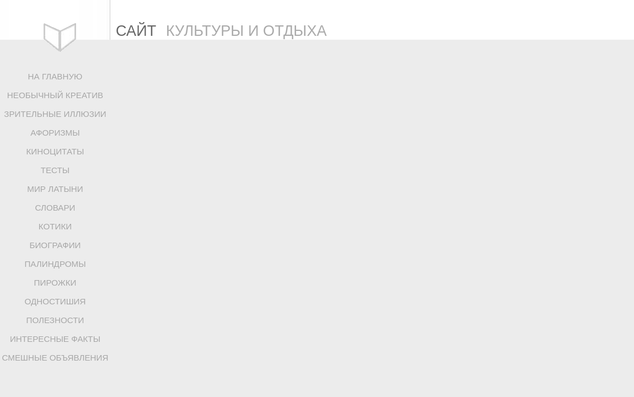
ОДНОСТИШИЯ (54, 301)
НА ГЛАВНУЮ (55, 76)
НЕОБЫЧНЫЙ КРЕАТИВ (55, 95)
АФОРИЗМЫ (54, 132)
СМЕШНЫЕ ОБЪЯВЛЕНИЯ (55, 357)
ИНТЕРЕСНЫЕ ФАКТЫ (55, 339)
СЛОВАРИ (55, 207)
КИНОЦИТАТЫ (55, 151)
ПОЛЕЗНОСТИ (55, 320)
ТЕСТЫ (55, 170)
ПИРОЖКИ (55, 282)
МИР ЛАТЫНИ (55, 189)
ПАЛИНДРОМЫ (54, 264)
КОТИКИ (55, 226)
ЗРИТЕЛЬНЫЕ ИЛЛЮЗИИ (55, 114)
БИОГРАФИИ (54, 245)
